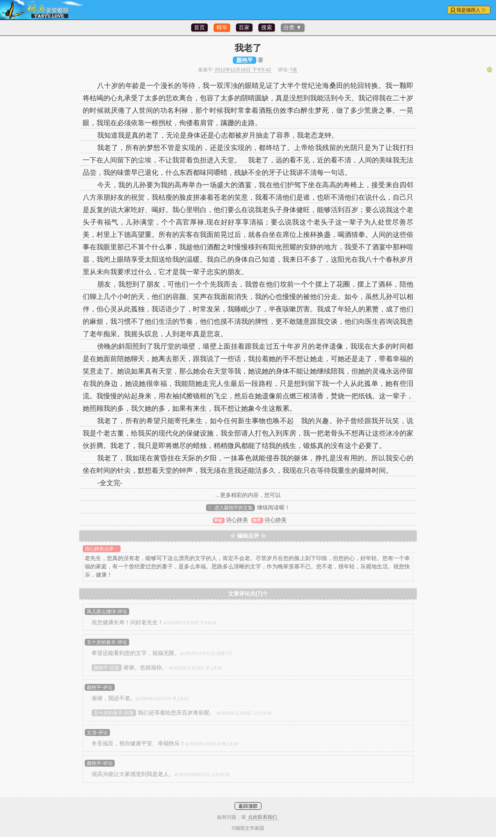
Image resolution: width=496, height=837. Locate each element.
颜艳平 (244, 60)
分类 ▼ (292, 27)
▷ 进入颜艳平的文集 (230, 507)
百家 (244, 27)
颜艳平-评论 (100, 687)
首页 (199, 27)
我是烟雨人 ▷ (471, 10)
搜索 (266, 27)
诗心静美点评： (101, 548)
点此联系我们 (262, 817)
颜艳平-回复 (107, 667)
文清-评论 (97, 732)
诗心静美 (237, 520)
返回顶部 (248, 806)
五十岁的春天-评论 (107, 642)
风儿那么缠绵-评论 (107, 611)
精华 (221, 27)
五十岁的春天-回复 (114, 713)
